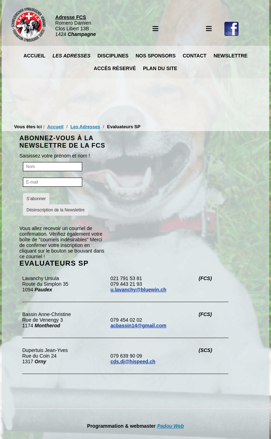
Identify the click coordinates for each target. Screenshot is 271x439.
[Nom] (52, 166)
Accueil (34, 55)
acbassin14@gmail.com (138, 325)
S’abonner (36, 198)
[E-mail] (52, 182)
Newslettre (230, 55)
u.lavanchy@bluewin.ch (138, 289)
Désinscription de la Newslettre (55, 210)
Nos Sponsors (156, 55)
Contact (194, 55)
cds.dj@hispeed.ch (132, 361)
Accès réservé (115, 68)
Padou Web (170, 426)
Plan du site (160, 68)
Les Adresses (72, 55)
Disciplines (112, 55)
